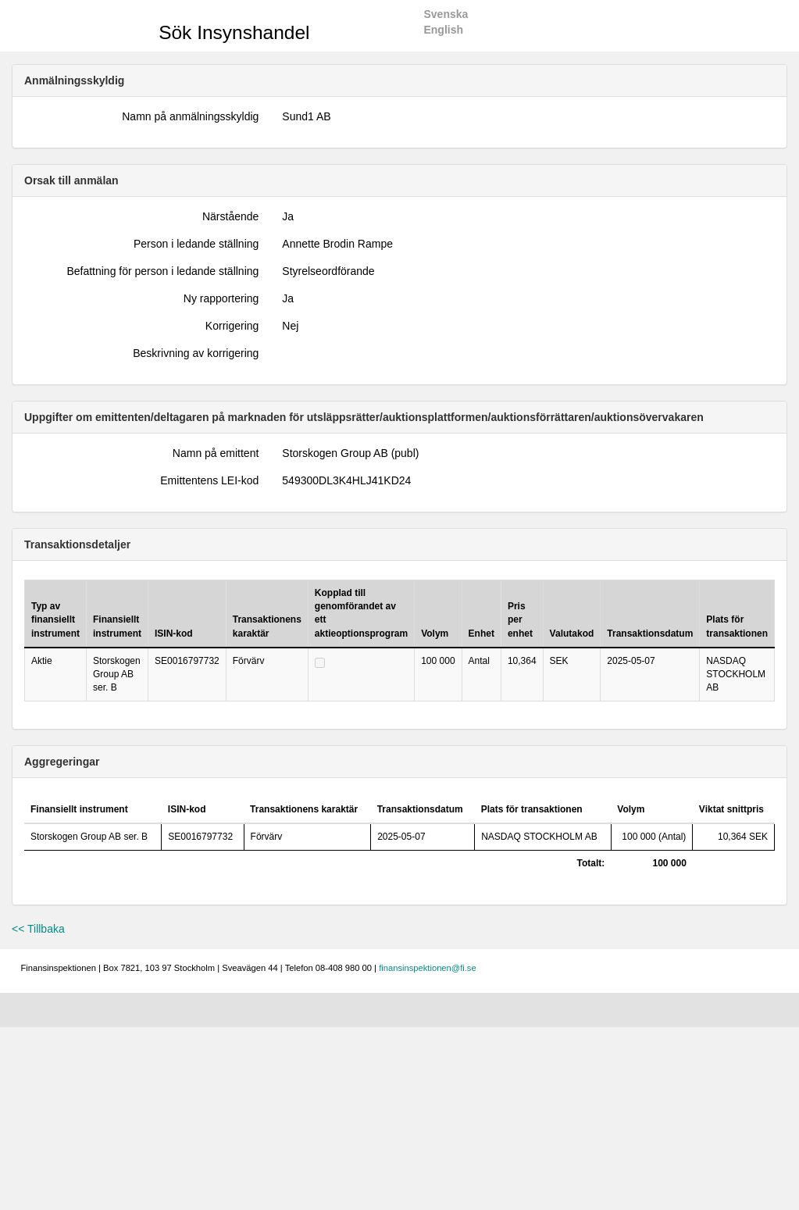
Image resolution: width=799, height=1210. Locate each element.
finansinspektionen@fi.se (427, 968)
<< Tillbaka (38, 929)
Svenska (445, 14)
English (443, 29)
